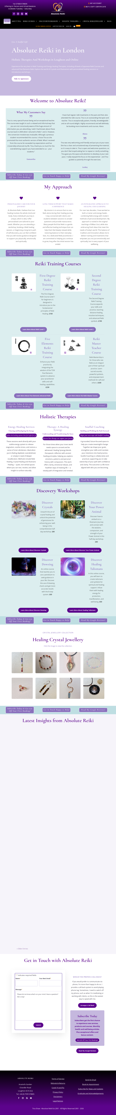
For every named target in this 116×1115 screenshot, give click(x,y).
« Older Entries (22, 949)
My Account (96, 3)
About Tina (16, 21)
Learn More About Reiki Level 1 (33, 329)
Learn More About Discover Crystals (33, 550)
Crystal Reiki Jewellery (94, 21)
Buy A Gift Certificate (96, 7)
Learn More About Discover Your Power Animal (82, 550)
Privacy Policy (58, 1092)
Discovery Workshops (49, 21)
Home (7, 21)
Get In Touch (58, 26)
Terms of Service (58, 1079)
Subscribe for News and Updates (90, 1089)
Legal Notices (58, 1101)
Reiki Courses (30, 21)
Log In (68, 26)
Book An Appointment (90, 1084)
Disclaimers (57, 1097)
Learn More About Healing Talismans (82, 610)
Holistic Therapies (71, 21)
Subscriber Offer (43, 26)
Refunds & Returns (58, 1083)
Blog (109, 21)
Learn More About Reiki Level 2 (82, 329)
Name (18, 978)
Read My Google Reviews (87, 1051)
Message (19, 989)
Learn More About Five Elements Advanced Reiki (34, 396)
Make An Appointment (21, 79)
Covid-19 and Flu (58, 1088)
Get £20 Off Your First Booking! (87, 1040)
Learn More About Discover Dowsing (33, 610)
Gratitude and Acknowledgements (91, 1093)
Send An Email (90, 1080)
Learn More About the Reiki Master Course (82, 396)
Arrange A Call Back (87, 1005)
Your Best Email (45, 978)
